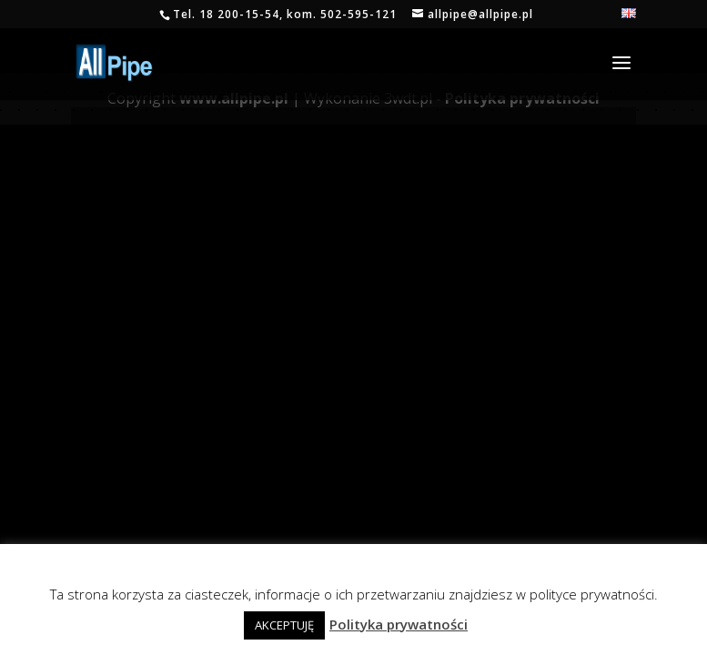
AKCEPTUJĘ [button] (284, 625)
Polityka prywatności (398, 624)
